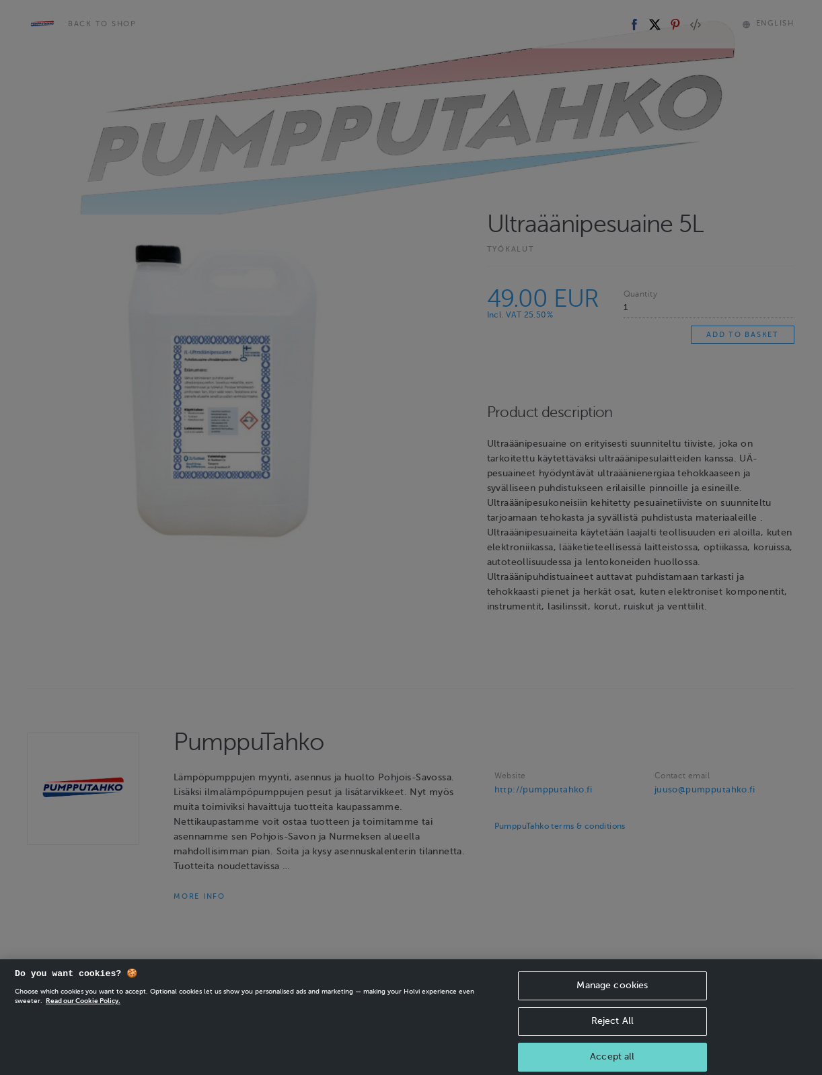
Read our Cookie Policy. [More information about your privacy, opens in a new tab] (83, 1019)
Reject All (612, 1040)
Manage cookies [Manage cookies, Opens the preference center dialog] (612, 1004)
